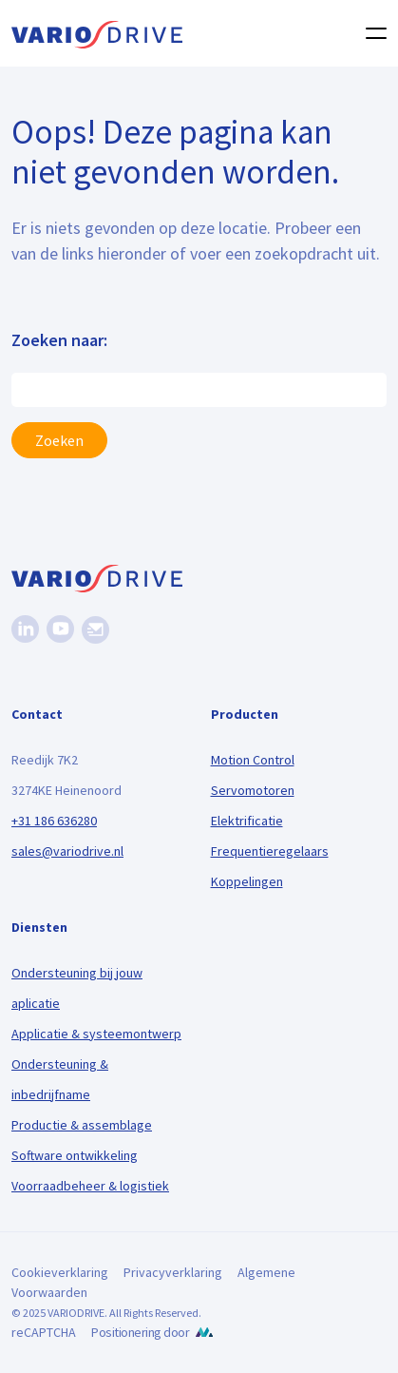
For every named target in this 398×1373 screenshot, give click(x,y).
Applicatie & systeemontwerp (96, 1033)
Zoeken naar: (59, 340)
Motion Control (252, 759)
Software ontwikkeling (74, 1155)
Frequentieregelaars (270, 851)
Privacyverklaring (172, 1272)
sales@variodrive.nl (67, 851)
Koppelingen (247, 881)
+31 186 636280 (54, 820)
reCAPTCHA (43, 1332)
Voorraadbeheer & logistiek (90, 1185)
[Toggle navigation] (370, 33)
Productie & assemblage (81, 1124)
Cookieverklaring (59, 1272)
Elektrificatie (247, 820)
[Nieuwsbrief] (95, 630)
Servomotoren (252, 790)
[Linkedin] (25, 629)
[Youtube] (60, 629)
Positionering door (140, 1332)
